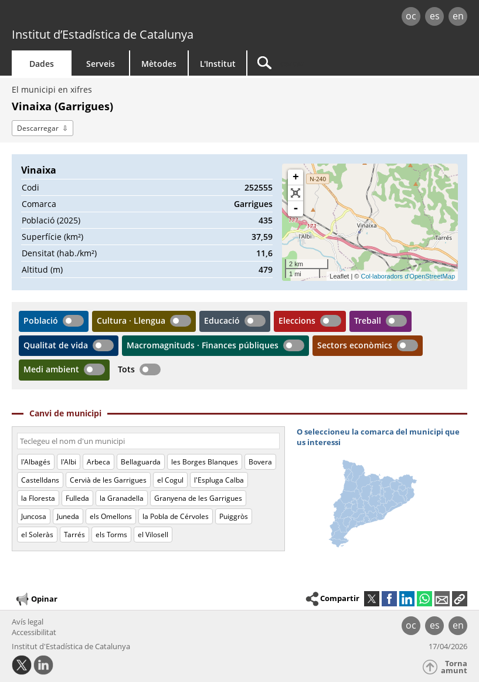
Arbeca (98, 462)
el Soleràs (37, 535)
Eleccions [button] (296, 320)
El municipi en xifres (52, 89)
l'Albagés (35, 462)
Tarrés (74, 535)
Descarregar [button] (38, 128)
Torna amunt (454, 667)
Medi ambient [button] (51, 369)
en (458, 15)
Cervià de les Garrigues (108, 480)
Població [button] (40, 320)
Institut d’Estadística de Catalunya (102, 34)
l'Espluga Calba (219, 480)
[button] (459, 598)
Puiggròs (233, 516)
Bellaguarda (141, 462)
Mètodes (158, 63)
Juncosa (33, 516)
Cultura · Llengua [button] (131, 320)
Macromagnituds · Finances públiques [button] (202, 345)
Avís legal (27, 621)
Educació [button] (222, 320)
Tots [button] (126, 369)
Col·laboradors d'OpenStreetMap (408, 276)
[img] (382, 490)
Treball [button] (367, 320)
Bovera (260, 462)
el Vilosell (153, 535)
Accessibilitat (34, 632)
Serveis (100, 63)
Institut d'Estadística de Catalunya (71, 646)
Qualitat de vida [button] (55, 345)
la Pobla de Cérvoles (175, 516)
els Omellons (111, 516)
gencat (103, 17)
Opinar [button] (36, 599)
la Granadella (122, 498)
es (435, 15)
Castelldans (40, 480)
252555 (258, 187)
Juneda (68, 516)
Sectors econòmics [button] (354, 345)
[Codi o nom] (148, 441)
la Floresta (38, 498)
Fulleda (77, 498)
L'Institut (218, 63)
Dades (41, 63)
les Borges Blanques (204, 462)
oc (411, 15)
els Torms (111, 535)
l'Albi (68, 462)
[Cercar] (320, 63)
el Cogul (170, 480)
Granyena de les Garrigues (198, 498)
